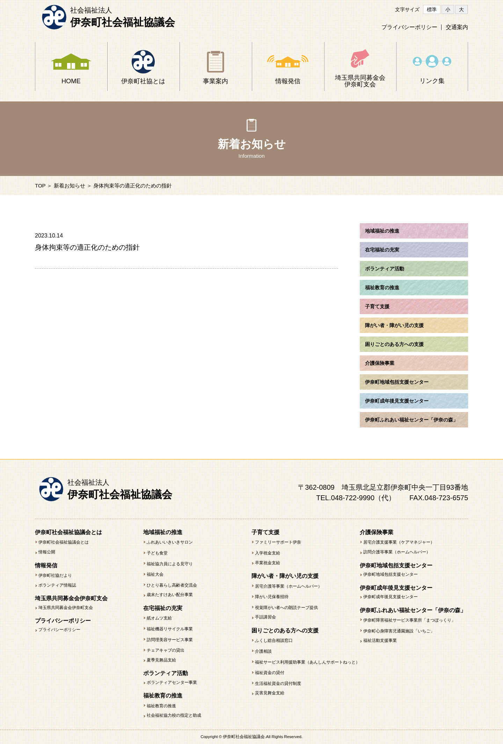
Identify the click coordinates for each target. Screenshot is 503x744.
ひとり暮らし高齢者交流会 (172, 585)
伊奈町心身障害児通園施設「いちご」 (399, 631)
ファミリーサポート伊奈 (278, 542)
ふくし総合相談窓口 (274, 640)
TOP (40, 186)
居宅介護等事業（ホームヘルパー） (288, 586)
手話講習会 (265, 617)
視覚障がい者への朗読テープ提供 (286, 607)
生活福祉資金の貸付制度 (278, 683)
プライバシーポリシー (409, 27)
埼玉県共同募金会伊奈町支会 (65, 607)
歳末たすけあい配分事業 (170, 595)
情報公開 (46, 552)
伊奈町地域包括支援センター (390, 574)
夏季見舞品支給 (161, 660)
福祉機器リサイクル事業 (170, 629)
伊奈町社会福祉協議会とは (63, 542)
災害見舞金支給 (269, 693)
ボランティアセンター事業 (172, 682)
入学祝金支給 (267, 553)
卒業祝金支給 (267, 563)
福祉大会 (155, 574)
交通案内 (457, 27)
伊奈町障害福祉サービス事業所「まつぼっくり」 (409, 620)
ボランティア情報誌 (57, 585)
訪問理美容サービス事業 (170, 640)
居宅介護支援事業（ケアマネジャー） (399, 542)
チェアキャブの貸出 (165, 650)
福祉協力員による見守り (170, 564)
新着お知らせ (69, 186)
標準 (432, 9)
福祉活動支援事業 (380, 640)
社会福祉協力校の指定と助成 (174, 715)
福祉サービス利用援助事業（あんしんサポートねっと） (307, 662)
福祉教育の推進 (161, 706)
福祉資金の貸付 (269, 673)
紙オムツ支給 (159, 618)
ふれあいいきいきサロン (170, 542)
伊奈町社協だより (55, 575)
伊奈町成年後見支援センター (390, 597)
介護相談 (263, 651)
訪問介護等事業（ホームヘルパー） (396, 552)
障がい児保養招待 (272, 597)
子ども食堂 (157, 553)
